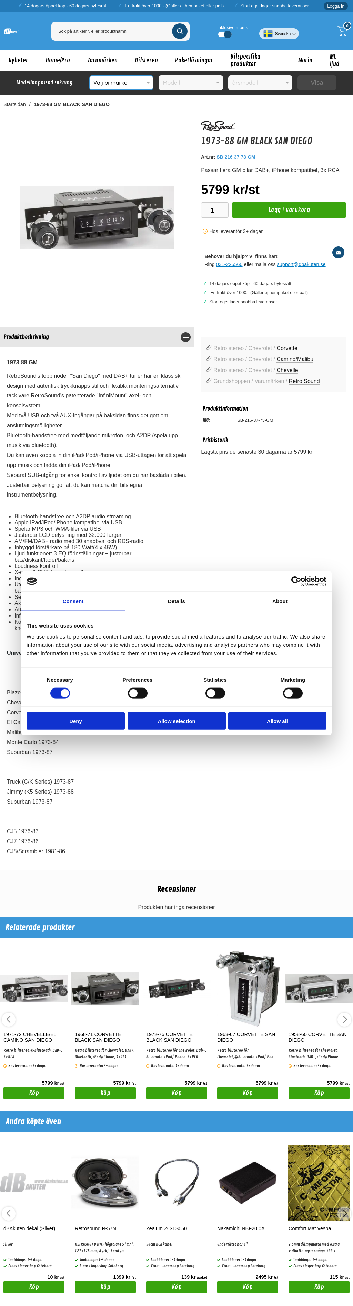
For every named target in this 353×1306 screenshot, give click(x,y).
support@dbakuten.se (301, 264)
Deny (75, 721)
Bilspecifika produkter (245, 60)
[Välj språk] (279, 31)
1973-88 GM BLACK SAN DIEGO (72, 104)
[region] (97, 337)
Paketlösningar (194, 60)
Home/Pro (58, 60)
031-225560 (229, 264)
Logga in (335, 6)
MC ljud (335, 60)
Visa (317, 82)
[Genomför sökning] (180, 31)
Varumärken (102, 60)
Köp (21, 1094)
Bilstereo (146, 60)
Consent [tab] (73, 601)
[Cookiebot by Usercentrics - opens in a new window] (296, 581)
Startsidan (14, 104)
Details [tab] (176, 601)
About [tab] (280, 601)
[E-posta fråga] (338, 252)
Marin (305, 60)
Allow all (277, 721)
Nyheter (18, 60)
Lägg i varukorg (271, 212)
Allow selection (176, 721)
